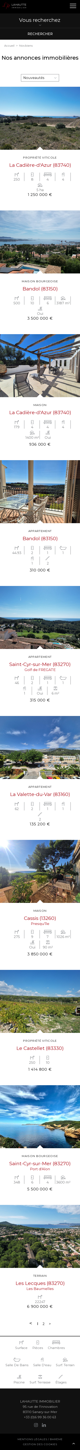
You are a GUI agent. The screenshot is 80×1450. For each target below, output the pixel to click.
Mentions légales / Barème (40, 1439)
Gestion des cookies (40, 1444)
